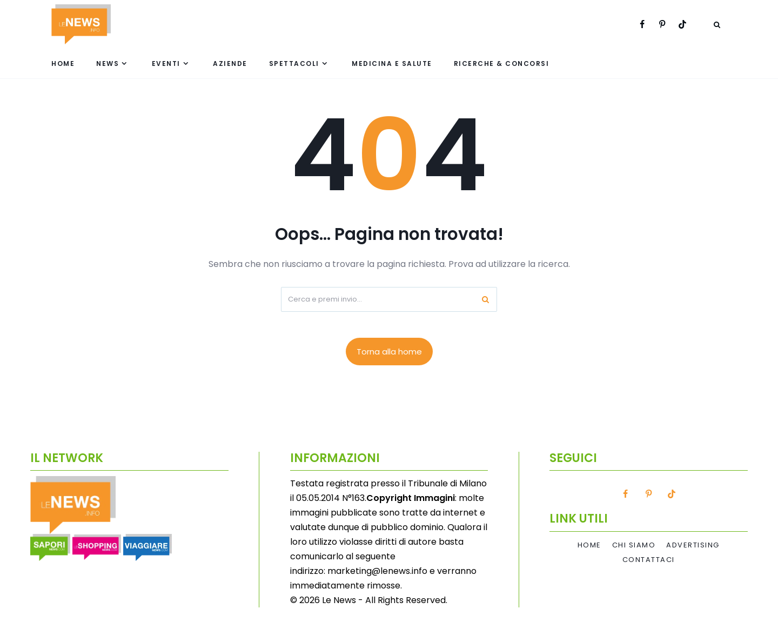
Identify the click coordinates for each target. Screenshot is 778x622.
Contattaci (648, 560)
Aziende (230, 63)
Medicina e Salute (392, 63)
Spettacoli (294, 63)
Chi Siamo (634, 545)
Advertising (693, 545)
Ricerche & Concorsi (501, 63)
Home (63, 63)
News (107, 63)
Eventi (166, 63)
